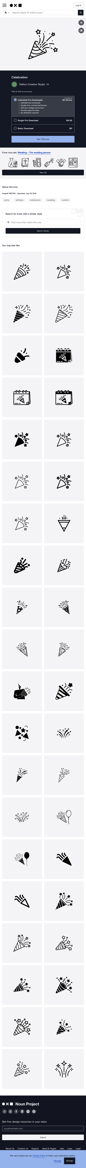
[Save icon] (81, 22)
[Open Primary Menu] (4, 6)
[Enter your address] (43, 1128)
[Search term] (44, 12)
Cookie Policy (39, 1155)
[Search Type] (7, 12)
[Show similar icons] (81, 30)
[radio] (43, 106)
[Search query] (43, 222)
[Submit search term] (80, 12)
